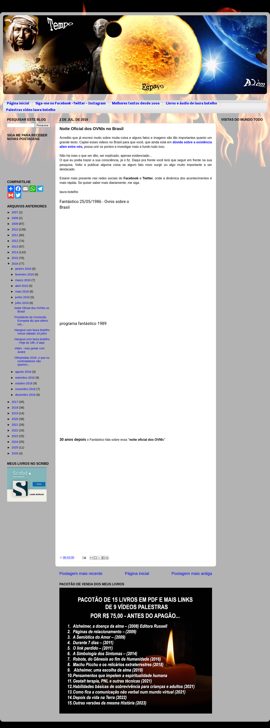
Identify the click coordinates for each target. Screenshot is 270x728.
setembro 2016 (25, 377)
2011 (15, 235)
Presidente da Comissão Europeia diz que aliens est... (31, 321)
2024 (15, 441)
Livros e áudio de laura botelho (191, 103)
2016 (15, 263)
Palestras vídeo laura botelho (30, 110)
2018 (15, 407)
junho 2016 (22, 297)
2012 (15, 240)
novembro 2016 (25, 389)
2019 (15, 413)
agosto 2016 (23, 371)
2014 (15, 252)
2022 (15, 430)
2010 (15, 229)
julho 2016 (22, 303)
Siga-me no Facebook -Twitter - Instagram (70, 103)
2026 (15, 453)
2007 (15, 212)
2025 (15, 447)
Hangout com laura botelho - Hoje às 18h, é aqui (32, 341)
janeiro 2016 (23, 268)
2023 (15, 436)
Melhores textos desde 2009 (136, 103)
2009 (15, 223)
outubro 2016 (24, 383)
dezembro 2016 (25, 394)
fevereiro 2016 (25, 274)
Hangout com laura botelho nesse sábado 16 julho (32, 331)
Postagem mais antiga (192, 573)
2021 (15, 424)
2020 (15, 419)
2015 (15, 258)
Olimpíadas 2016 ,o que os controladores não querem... (31, 361)
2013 (15, 246)
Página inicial (18, 103)
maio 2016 (22, 291)
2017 (15, 401)
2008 (15, 218)
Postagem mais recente (80, 573)
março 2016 (23, 280)
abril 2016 (22, 285)
